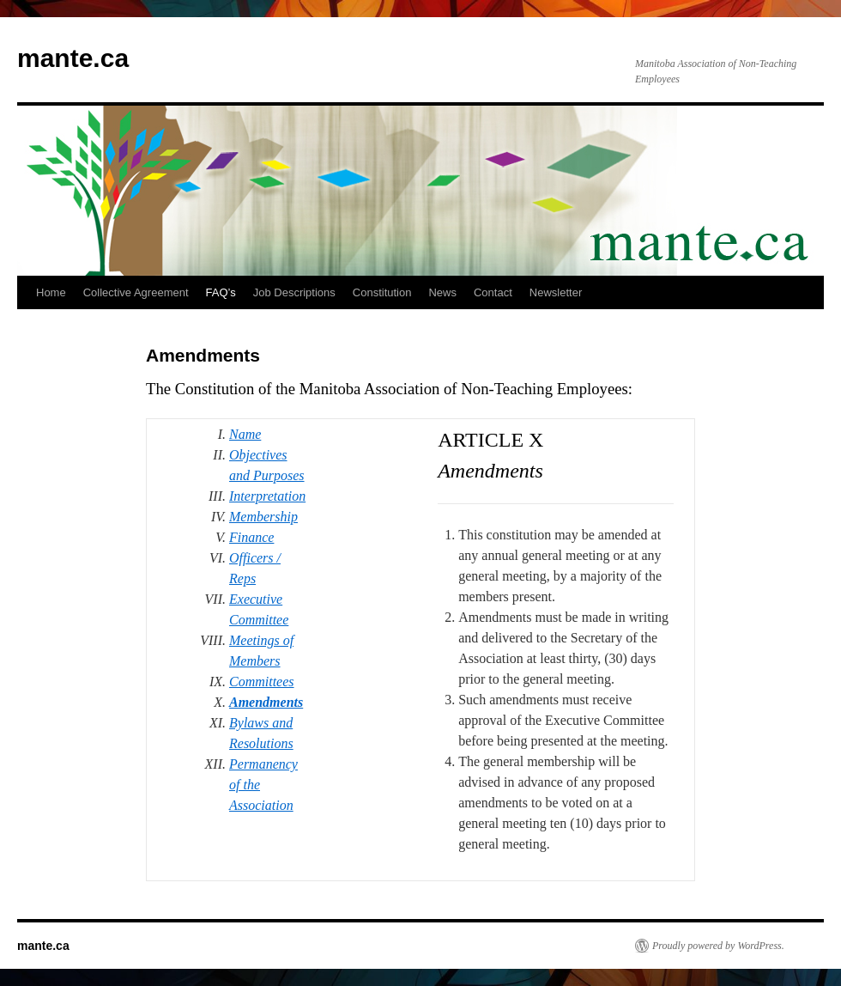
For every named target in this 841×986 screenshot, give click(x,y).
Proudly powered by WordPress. (718, 946)
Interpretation (267, 496)
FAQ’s (221, 292)
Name (245, 434)
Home (51, 292)
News (442, 292)
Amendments (266, 702)
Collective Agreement (136, 292)
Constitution (382, 292)
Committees (261, 681)
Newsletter (555, 292)
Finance (251, 537)
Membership (263, 516)
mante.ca (73, 58)
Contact (493, 292)
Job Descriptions (294, 292)
